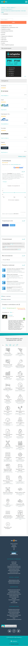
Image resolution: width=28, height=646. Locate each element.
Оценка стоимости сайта (14, 595)
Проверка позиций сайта (14, 591)
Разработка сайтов (5, 29)
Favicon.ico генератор (14, 616)
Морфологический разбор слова (14, 573)
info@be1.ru (14, 641)
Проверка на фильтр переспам (14, 581)
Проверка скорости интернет (14, 609)
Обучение (3, 38)
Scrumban (3, 128)
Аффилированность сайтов (14, 580)
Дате (11, 312)
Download (10, 315)
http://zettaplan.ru (4, 95)
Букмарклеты (14, 546)
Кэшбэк (2, 43)
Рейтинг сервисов (11, 7)
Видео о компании (6, 296)
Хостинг (2, 34)
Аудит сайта (14, 563)
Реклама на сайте (14, 644)
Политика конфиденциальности (14, 638)
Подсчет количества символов (14, 612)
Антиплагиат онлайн (14, 564)
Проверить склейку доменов (14, 599)
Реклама (2, 32)
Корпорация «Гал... (5, 114)
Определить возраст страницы (14, 592)
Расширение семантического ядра (13, 566)
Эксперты (14, 545)
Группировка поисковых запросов (14, 567)
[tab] (6, 345)
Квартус (3, 142)
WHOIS (14, 601)
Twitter (12, 225)
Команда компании (6, 299)
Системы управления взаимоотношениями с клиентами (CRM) (13, 11)
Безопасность (4, 41)
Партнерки (3, 39)
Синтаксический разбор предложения (14, 619)
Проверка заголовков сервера (14, 570)
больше (4, 181)
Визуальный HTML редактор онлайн (14, 615)
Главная (3, 7)
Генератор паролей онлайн (14, 610)
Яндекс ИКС (14, 598)
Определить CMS (14, 602)
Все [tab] (3, 345)
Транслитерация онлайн (14, 613)
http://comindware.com (15, 164)
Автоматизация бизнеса (6, 9)
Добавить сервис (22, 156)
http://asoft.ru (4, 109)
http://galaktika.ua (4, 124)
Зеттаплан (3, 85)
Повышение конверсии (6, 36)
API (14, 549)
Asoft (2, 100)
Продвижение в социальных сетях (9, 27)
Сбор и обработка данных (7, 45)
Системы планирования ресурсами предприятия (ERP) (13, 247)
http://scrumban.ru (5, 138)
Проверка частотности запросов (14, 589)
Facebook (5, 225)
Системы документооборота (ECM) (11, 249)
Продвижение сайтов (6, 25)
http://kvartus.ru (4, 152)
